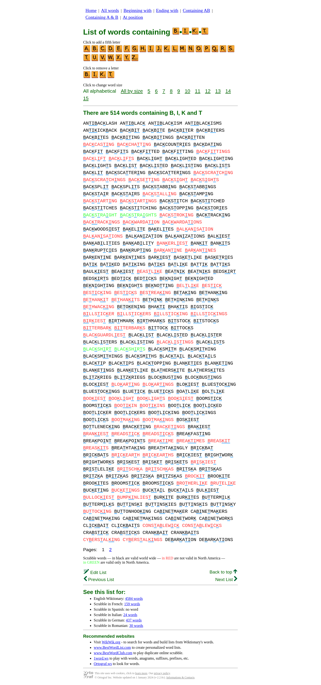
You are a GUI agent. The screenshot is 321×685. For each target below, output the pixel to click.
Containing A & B (101, 17)
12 (208, 91)
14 (228, 91)
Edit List (95, 572)
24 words (130, 615)
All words (110, 10)
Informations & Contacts (181, 677)
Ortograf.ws (103, 664)
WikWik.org (111, 642)
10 (187, 91)
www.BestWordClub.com (113, 653)
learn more (141, 673)
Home (91, 10)
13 (218, 91)
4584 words (134, 599)
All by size (132, 91)
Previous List (99, 579)
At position (133, 17)
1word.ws (101, 658)
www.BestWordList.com (112, 647)
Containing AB (196, 10)
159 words (132, 604)
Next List (226, 579)
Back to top (223, 572)
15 (86, 98)
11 (197, 91)
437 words (134, 620)
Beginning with (138, 10)
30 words (136, 626)
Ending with (167, 10)
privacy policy (162, 673)
